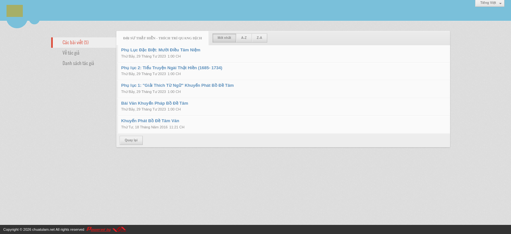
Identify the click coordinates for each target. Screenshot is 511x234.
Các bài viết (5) (76, 42)
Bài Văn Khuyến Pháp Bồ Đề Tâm (154, 103)
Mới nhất (224, 38)
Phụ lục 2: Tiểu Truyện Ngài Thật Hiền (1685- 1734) (171, 67)
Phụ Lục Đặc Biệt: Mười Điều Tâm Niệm (160, 49)
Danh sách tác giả (78, 62)
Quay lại (131, 140)
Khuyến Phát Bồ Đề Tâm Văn (150, 120)
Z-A (259, 38)
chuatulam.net (43, 229)
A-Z (244, 38)
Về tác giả (71, 52)
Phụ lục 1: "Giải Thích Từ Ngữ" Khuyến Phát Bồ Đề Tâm (177, 85)
